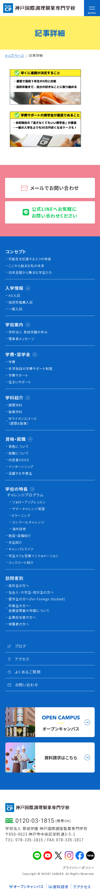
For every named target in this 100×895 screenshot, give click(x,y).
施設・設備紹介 (20, 535)
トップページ (14, 55)
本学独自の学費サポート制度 (31, 368)
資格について (19, 446)
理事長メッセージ (22, 338)
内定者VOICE (19, 459)
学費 (12, 361)
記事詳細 (36, 55)
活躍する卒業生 (20, 473)
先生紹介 (15, 542)
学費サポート (18, 375)
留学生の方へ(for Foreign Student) (37, 599)
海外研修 (19, 528)
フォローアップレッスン (29, 502)
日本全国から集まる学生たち (30, 272)
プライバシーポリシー (79, 867)
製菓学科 (15, 411)
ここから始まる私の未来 (27, 265)
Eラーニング (21, 515)
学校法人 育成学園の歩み (28, 332)
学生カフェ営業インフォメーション (34, 555)
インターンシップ (21, 466)
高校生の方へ (19, 585)
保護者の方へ (19, 624)
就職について (19, 453)
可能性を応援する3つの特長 (30, 259)
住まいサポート (20, 382)
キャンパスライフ (21, 549)
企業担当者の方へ (22, 617)
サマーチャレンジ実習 (28, 508)
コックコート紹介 (21, 562)
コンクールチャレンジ (28, 522)
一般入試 (15, 308)
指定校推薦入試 (21, 302)
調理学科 (15, 405)
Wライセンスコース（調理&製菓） (23, 420)
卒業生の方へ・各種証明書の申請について (29, 608)
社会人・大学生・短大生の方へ (31, 592)
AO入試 (14, 295)
